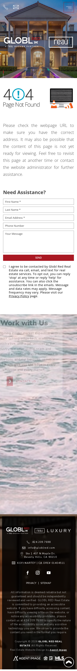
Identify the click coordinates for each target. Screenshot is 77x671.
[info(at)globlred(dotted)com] (16, 7)
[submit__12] (38, 258)
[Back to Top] (69, 662)
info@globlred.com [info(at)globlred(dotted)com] (41, 547)
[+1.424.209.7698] (5, 8)
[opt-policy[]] (4, 266)
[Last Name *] (38, 210)
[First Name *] (38, 202)
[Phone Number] (38, 226)
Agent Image (58, 649)
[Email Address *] (38, 218)
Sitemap (45, 583)
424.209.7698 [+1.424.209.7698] (41, 542)
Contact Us (15, 381)
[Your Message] (38, 242)
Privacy (31, 583)
